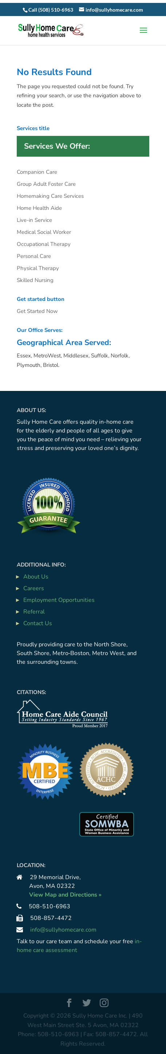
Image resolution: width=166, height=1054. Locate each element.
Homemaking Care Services (50, 196)
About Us (35, 577)
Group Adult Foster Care (46, 184)
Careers (33, 588)
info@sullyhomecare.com (63, 930)
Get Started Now (37, 311)
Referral (34, 612)
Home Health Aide (39, 208)
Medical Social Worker (44, 232)
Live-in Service (34, 220)
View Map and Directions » (65, 895)
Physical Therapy (38, 268)
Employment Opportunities (59, 600)
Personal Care (34, 256)
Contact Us (37, 623)
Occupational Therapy (44, 244)
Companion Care (37, 172)
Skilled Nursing (35, 280)
